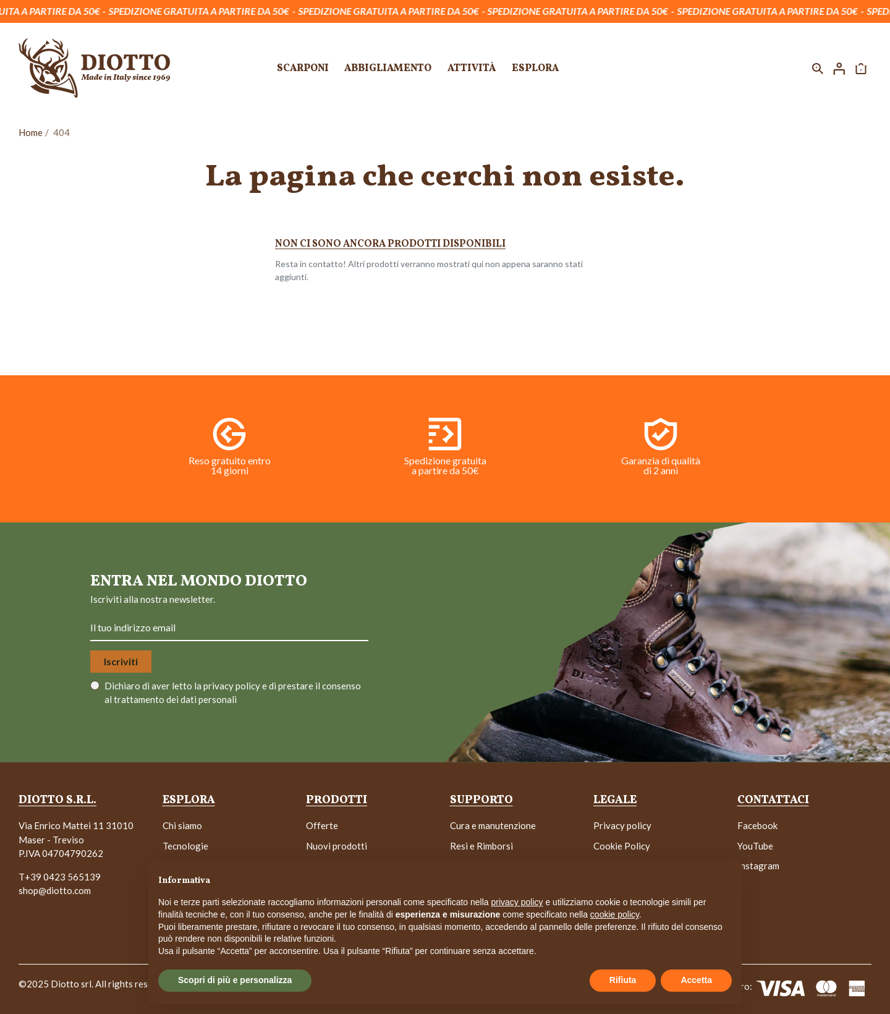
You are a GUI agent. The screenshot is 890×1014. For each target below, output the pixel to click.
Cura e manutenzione (493, 825)
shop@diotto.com (55, 890)
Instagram (758, 865)
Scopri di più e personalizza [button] (235, 980)
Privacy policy (622, 825)
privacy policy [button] (517, 902)
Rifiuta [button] (623, 980)
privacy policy (232, 685)
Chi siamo (182, 825)
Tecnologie (185, 845)
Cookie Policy (621, 845)
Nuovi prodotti (336, 845)
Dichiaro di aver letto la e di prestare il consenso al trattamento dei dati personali (232, 692)
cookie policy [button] (614, 914)
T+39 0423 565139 (60, 876)
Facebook (757, 825)
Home (31, 132)
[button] (817, 68)
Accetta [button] (696, 980)
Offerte (322, 825)
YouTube (755, 845)
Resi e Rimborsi (481, 845)
